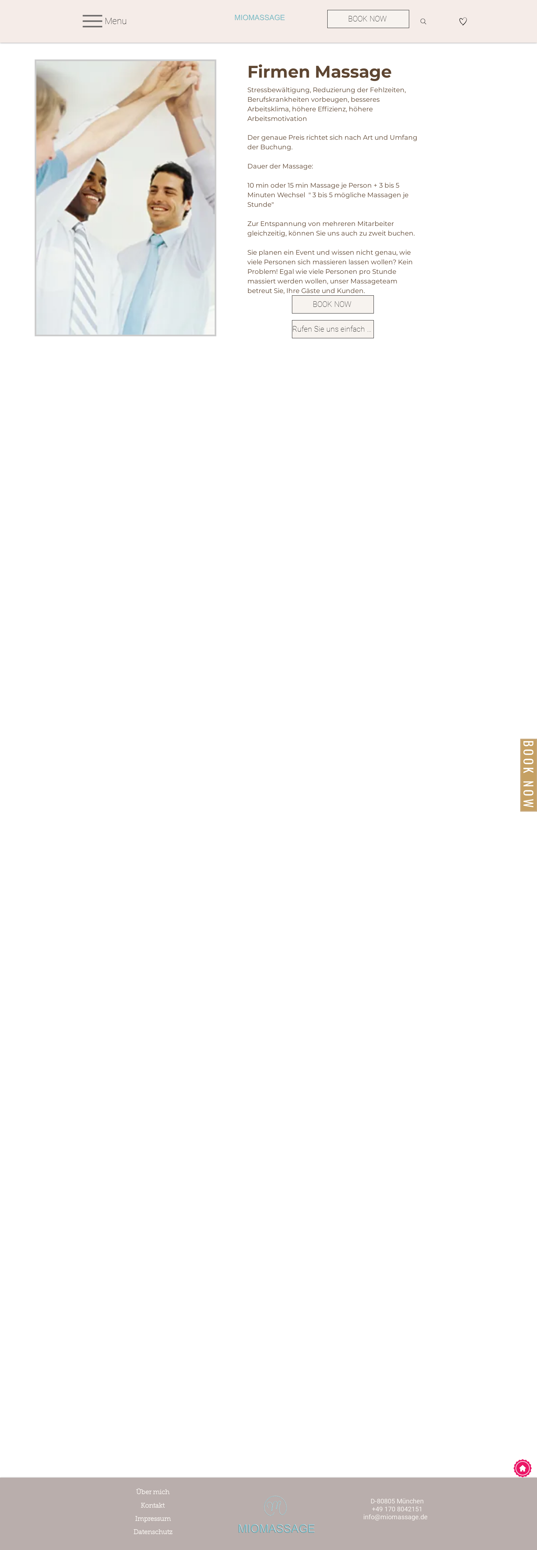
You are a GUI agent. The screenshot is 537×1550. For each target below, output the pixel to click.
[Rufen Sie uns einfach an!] (333, 329)
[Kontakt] (152, 1506)
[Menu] (103, 21)
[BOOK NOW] (368, 19)
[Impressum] (152, 1519)
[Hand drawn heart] (463, 21)
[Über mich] (153, 1492)
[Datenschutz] (153, 1532)
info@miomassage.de (395, 1517)
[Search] (423, 21)
